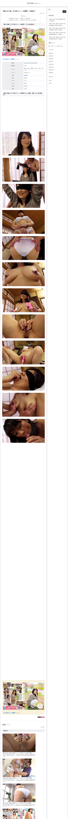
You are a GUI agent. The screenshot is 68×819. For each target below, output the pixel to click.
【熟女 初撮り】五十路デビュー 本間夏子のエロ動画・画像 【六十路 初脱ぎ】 (24, 20)
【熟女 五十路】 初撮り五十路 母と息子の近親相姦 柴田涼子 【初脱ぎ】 (57, 33)
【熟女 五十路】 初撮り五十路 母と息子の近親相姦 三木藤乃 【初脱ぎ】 (57, 29)
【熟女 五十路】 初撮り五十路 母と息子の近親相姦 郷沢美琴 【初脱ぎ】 (57, 38)
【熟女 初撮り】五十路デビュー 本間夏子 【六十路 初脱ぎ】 (20, 18)
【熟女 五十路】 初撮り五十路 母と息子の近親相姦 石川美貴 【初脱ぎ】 (57, 24)
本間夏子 (26, 75)
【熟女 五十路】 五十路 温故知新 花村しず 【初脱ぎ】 (57, 20)
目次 (22, 16)
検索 (49, 9)
